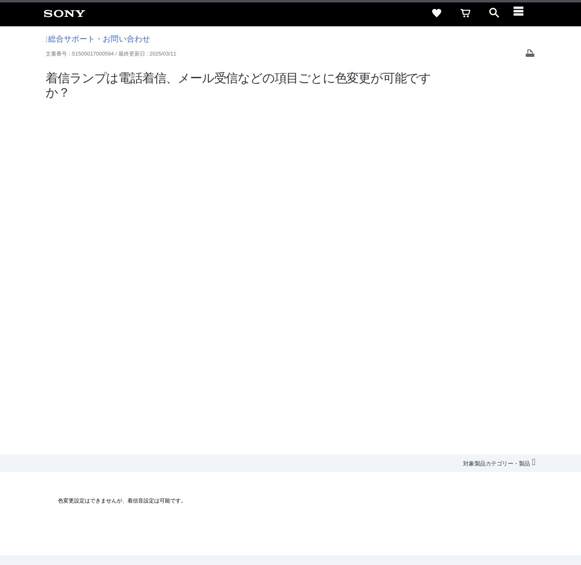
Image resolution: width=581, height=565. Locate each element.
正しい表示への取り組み (173, 531)
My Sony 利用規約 (506, 466)
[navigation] (523, 13)
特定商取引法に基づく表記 (432, 452)
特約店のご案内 (376, 466)
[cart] (465, 13)
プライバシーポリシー (112, 531)
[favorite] (436, 13)
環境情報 (465, 466)
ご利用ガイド (491, 452)
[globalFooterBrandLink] (497, 537)
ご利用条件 (67, 531)
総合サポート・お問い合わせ (98, 39)
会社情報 (309, 466)
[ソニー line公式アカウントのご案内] (466, 486)
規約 (522, 452)
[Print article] (530, 54)
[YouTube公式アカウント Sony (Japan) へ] (501, 486)
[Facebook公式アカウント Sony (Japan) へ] (519, 486)
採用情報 (339, 466)
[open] (494, 13)
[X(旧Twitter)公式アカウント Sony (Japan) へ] (483, 486)
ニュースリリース (424, 466)
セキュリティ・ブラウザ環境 (356, 452)
